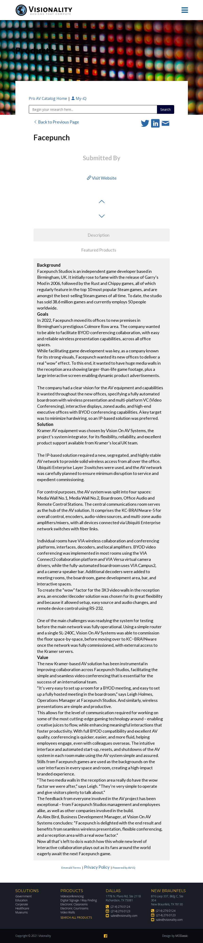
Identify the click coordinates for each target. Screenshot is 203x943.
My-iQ (78, 98)
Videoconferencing (72, 896)
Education (21, 900)
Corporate (21, 904)
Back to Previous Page (56, 121)
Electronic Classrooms (74, 904)
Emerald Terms (71, 867)
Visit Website (102, 178)
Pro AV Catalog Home (48, 98)
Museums (21, 912)
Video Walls (67, 912)
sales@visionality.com (124, 916)
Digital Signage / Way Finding (78, 900)
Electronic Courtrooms (74, 908)
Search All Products (76, 918)
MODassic (181, 936)
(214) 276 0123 (120, 911)
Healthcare (22, 908)
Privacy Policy (97, 867)
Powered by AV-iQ (124, 867)
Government (23, 896)
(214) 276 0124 (120, 907)
